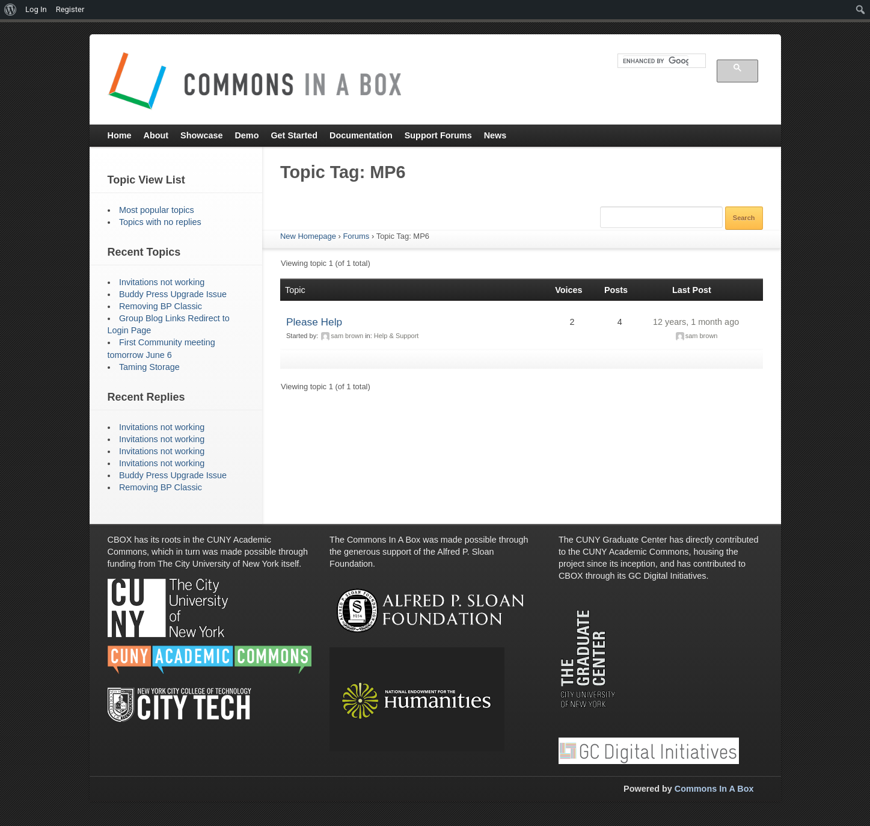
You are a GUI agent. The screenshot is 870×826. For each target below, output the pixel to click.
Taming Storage (149, 367)
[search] (655, 60)
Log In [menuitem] (36, 9)
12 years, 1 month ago (696, 322)
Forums (356, 236)
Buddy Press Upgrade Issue (173, 294)
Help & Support (396, 335)
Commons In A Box (714, 789)
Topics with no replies (160, 222)
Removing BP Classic (160, 306)
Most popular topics (156, 210)
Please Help (314, 322)
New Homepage (308, 236)
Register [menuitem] (70, 9)
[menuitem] (10, 9)
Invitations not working (161, 282)
